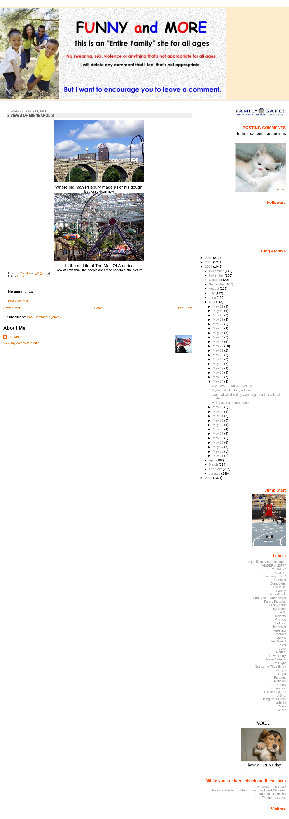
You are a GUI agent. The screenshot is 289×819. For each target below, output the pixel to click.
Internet (280, 634)
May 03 (218, 451)
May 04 (218, 447)
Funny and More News (269, 598)
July (212, 293)
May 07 (218, 433)
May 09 (218, 425)
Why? (281, 710)
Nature (281, 652)
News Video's (276, 659)
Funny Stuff (277, 605)
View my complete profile (21, 343)
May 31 (218, 306)
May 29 (218, 315)
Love (282, 648)
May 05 (218, 442)
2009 (209, 262)
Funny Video (277, 609)
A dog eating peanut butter (231, 402)
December (217, 271)
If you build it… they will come (233, 390)
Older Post (184, 308)
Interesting (278, 630)
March (214, 464)
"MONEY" (279, 569)
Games (280, 619)
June (213, 297)
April (212, 460)
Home (98, 308)
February (216, 469)
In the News (277, 627)
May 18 (218, 364)
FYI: (283, 612)
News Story (277, 656)
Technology (277, 688)
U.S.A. (21, 276)
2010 (209, 257)
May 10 (218, 420)
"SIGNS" (279, 572)
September (217, 284)
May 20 (218, 355)
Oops (282, 674)
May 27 (218, 324)
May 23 (218, 341)
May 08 (218, 429)
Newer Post (11, 308)
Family (281, 591)
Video (281, 706)
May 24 (218, 337)
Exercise (279, 587)
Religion (280, 681)
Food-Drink (278, 594)
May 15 (218, 377)
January (215, 473)
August (214, 288)
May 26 (218, 328)
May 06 (218, 438)
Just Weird (278, 641)
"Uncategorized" (274, 576)
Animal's (280, 580)
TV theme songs (274, 797)
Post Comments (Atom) (44, 317)
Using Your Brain (274, 699)
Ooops (281, 670)
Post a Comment (18, 300)
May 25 (218, 333)
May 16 (218, 372)
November (217, 275)
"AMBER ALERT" (273, 565)
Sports (281, 684)
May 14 (218, 381)
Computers (278, 583)
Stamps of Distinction (270, 794)
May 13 (218, 407)
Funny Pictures (275, 601)
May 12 (218, 411)
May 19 (218, 359)
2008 (209, 266)
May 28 (218, 319)
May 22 (218, 346)
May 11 (218, 416)
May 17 (218, 368)
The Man (14, 337)
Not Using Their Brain (270, 666)
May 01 (218, 455)
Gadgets (279, 616)
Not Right (279, 663)
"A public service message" (266, 562)
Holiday (280, 623)
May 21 (218, 350)
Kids (283, 645)
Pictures (280, 677)
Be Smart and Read (271, 787)
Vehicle (280, 703)
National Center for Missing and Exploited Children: (249, 790)
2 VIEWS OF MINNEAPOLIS (232, 386)
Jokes (281, 637)
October (215, 280)
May (212, 302)
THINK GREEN (274, 692)
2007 (209, 478)
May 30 (218, 311)
